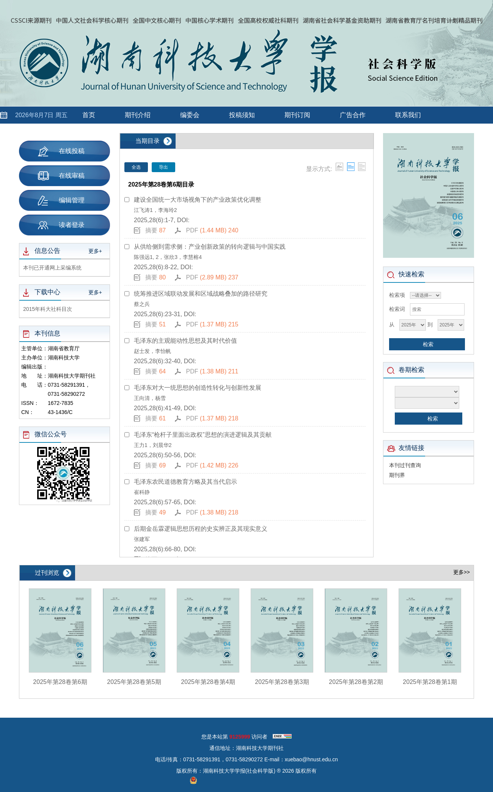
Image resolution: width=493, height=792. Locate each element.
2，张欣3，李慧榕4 (179, 257)
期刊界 (397, 475)
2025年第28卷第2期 (356, 682)
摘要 (155, 230)
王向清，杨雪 (150, 398)
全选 (136, 167)
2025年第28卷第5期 (134, 682)
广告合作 (353, 115)
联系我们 (408, 115)
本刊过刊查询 (405, 465)
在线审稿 (61, 175)
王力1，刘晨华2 (153, 445)
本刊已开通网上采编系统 (52, 268)
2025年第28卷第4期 (208, 682)
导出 (163, 167)
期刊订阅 (297, 115)
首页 (88, 115)
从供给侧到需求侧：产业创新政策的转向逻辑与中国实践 (210, 246)
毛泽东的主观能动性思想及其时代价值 (185, 340)
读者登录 (61, 225)
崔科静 (142, 492)
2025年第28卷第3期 (282, 682)
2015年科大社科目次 (47, 309)
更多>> (461, 572)
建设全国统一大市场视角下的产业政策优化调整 (197, 199)
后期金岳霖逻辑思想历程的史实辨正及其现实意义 (200, 528)
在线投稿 (61, 151)
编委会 (189, 115)
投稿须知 (242, 115)
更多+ (95, 251)
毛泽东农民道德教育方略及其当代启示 (185, 481)
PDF (212, 230)
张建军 (142, 539)
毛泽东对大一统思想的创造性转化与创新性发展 (197, 387)
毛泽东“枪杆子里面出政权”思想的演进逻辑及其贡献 (203, 434)
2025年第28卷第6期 (60, 682)
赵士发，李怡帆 (152, 351)
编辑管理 (61, 200)
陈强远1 (143, 257)
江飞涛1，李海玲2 (155, 210)
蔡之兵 (142, 304)
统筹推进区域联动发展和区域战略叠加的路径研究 (200, 293)
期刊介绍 (138, 115)
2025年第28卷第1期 (430, 682)
